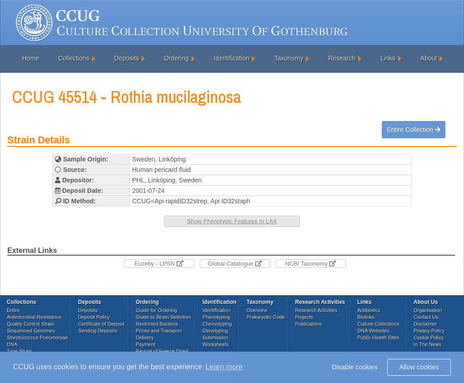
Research (341, 58)
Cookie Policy (429, 337)
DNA (12, 344)
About (428, 58)
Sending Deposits (97, 330)
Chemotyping (217, 324)
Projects (304, 317)
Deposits (126, 58)
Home (30, 58)
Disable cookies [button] (355, 367)
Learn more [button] (224, 367)
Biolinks (366, 317)
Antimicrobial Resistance (34, 317)
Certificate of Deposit (101, 324)
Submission (215, 337)
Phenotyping (216, 317)
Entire (13, 310)
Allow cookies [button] (419, 367)
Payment (145, 344)
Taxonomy (288, 58)
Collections (73, 58)
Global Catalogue (234, 263)
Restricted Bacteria (157, 324)
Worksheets (215, 344)
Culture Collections (378, 324)
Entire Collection (413, 129)
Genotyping (215, 330)
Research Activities (316, 310)
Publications (308, 324)
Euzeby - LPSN (158, 263)
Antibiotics (368, 310)
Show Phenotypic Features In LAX (232, 221)
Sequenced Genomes (31, 330)
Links (387, 58)
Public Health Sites (378, 337)
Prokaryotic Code (266, 317)
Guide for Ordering (156, 310)
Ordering (176, 58)
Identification (232, 58)
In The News (428, 344)
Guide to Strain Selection (163, 317)
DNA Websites (373, 330)
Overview (257, 310)
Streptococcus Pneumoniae (37, 337)
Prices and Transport (159, 330)
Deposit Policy (94, 317)
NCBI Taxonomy (310, 263)
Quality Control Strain (30, 324)
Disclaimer (425, 324)
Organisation (428, 310)
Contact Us (426, 317)
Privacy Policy (429, 330)
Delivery (145, 337)
